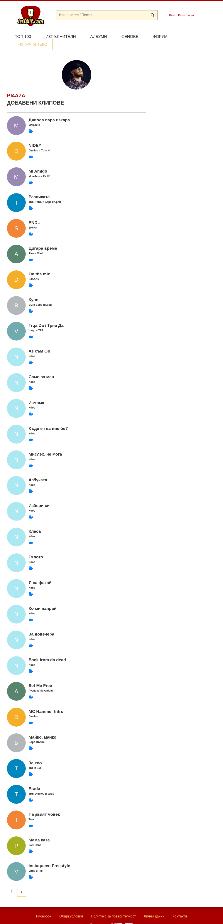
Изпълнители (61, 36)
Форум (160, 36)
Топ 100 (23, 36)
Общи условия (71, 906)
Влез (172, 15)
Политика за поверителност (113, 906)
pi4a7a (16, 85)
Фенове (129, 36)
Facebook (43, 906)
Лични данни (154, 906)
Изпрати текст (195, 36)
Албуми (98, 36)
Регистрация (186, 15)
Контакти (179, 906)
